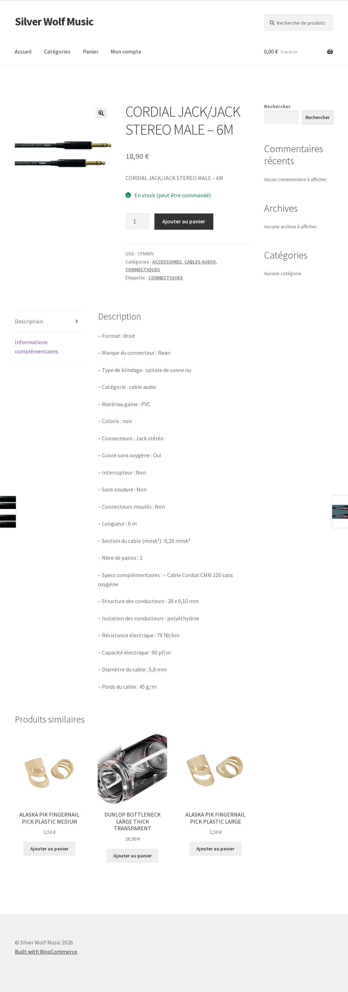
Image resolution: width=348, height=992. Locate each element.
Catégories (57, 51)
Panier (90, 51)
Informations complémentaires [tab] (36, 347)
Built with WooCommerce (46, 951)
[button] (101, 113)
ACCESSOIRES (167, 262)
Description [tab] (29, 321)
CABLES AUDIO (200, 262)
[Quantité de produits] (137, 221)
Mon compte (126, 51)
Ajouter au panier (183, 221)
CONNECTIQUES (143, 269)
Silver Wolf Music (54, 21)
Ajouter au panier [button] (49, 848)
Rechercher (277, 106)
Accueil (23, 51)
